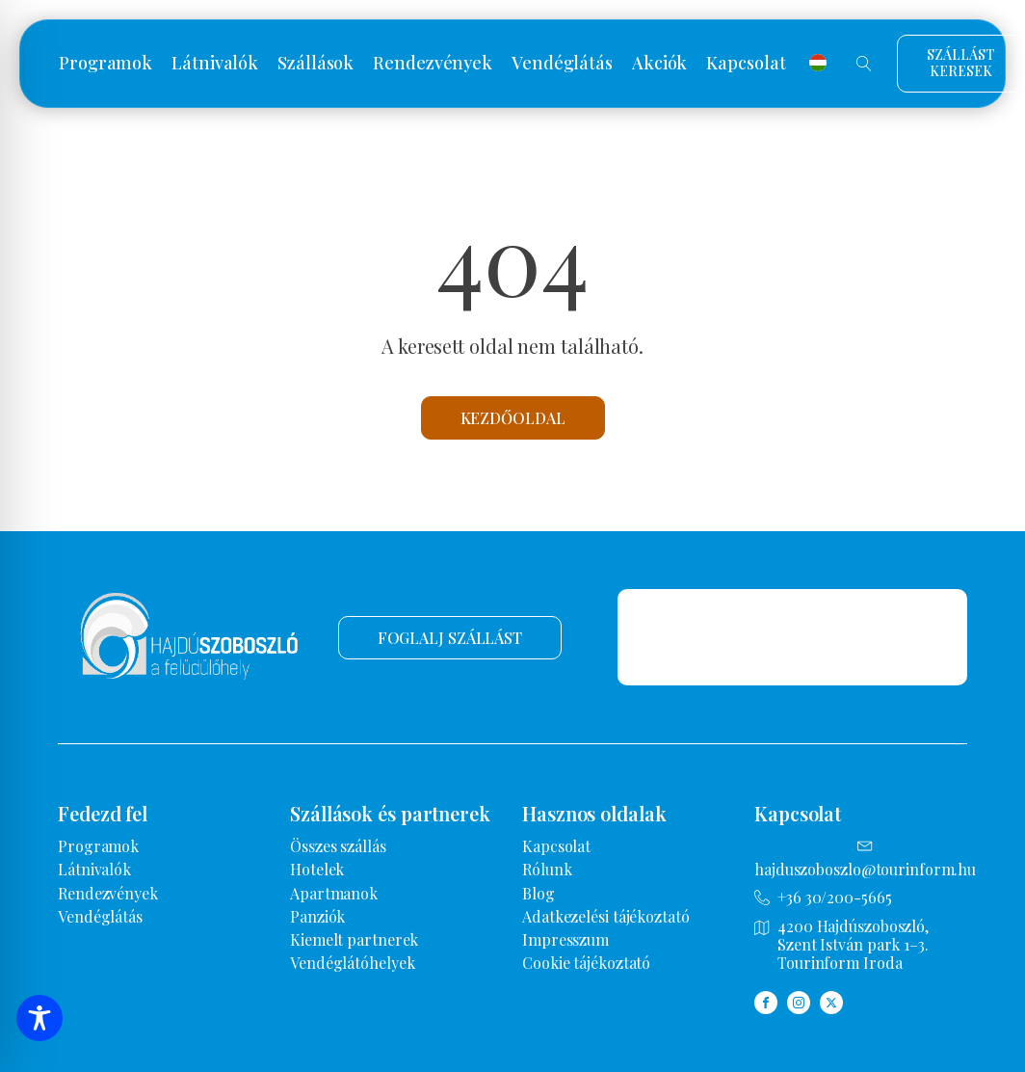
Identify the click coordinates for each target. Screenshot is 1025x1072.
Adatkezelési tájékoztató (606, 916)
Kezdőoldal (512, 418)
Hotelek (317, 869)
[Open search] (864, 63)
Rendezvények (432, 63)
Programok (105, 63)
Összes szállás (338, 846)
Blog (538, 893)
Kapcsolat (745, 63)
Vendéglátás (562, 63)
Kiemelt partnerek (354, 939)
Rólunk (546, 869)
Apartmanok (334, 893)
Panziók (317, 916)
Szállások (315, 63)
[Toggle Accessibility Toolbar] (39, 1018)
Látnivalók (214, 63)
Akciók (659, 63)
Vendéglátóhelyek (352, 962)
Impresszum (565, 939)
